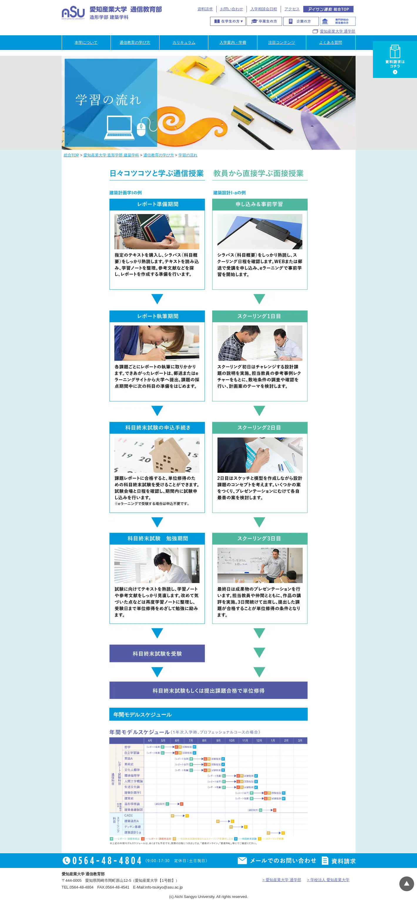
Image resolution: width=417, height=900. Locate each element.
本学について (86, 42)
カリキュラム (184, 42)
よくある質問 (330, 42)
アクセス (292, 9)
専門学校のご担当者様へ (338, 21)
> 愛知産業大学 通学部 (281, 880)
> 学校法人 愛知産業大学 (328, 880)
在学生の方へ (228, 21)
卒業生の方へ (264, 21)
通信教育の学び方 (135, 42)
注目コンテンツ (281, 42)
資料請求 (205, 9)
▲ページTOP (406, 883)
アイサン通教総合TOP (329, 9)
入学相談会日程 (263, 9)
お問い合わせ (231, 9)
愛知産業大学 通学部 (338, 31)
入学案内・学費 (233, 42)
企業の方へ (301, 21)
